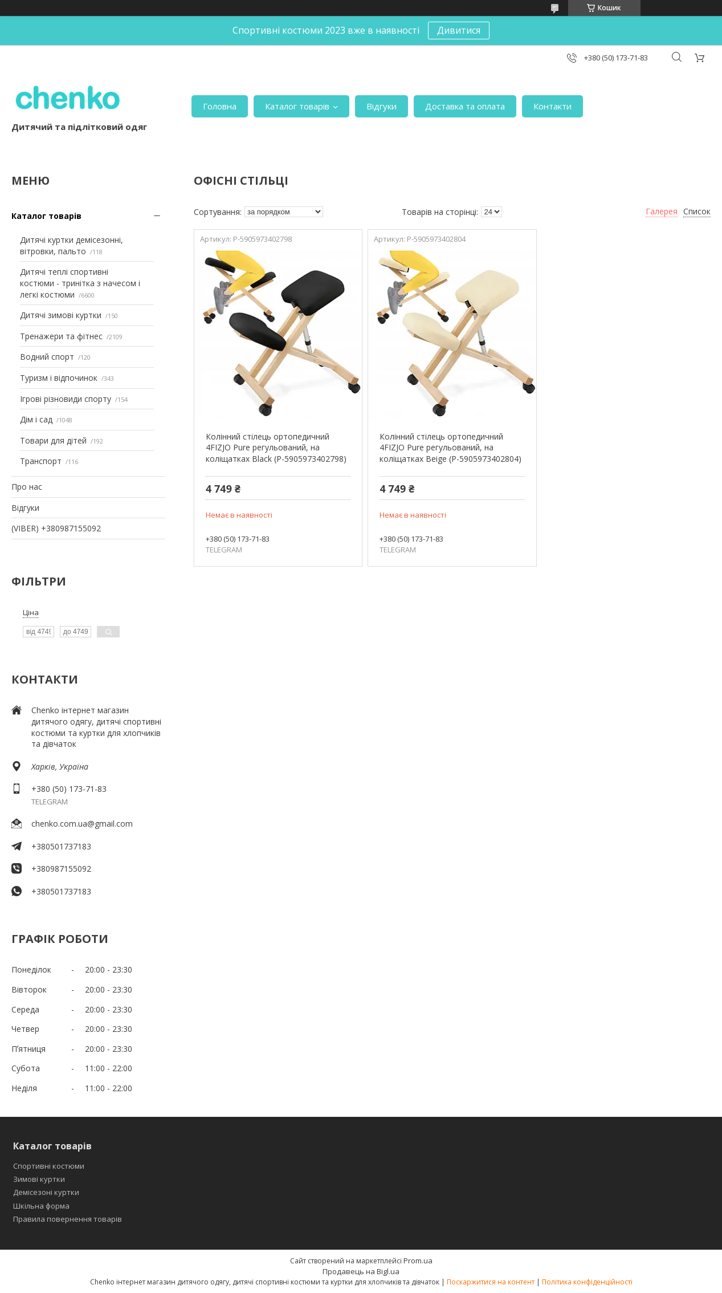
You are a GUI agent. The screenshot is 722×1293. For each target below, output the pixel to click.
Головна (219, 106)
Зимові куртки (39, 1179)
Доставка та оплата (465, 106)
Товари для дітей (53, 440)
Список (697, 211)
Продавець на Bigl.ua (361, 1271)
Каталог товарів (297, 106)
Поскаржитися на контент (491, 1282)
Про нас (26, 486)
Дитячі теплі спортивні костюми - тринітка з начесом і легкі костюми (80, 282)
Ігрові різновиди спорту (65, 398)
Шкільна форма (41, 1206)
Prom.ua (418, 1260)
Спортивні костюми (48, 1166)
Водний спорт (47, 356)
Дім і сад (36, 419)
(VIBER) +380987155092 (56, 528)
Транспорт (41, 461)
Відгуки (381, 106)
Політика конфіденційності (587, 1282)
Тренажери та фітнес (61, 336)
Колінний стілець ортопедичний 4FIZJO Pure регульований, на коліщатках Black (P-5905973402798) (276, 447)
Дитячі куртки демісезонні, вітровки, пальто (71, 245)
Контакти (552, 106)
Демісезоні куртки (46, 1192)
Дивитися (458, 30)
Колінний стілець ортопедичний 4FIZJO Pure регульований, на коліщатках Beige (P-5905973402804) (450, 447)
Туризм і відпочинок (58, 377)
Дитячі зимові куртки (60, 315)
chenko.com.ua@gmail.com (82, 823)
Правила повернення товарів (67, 1219)
